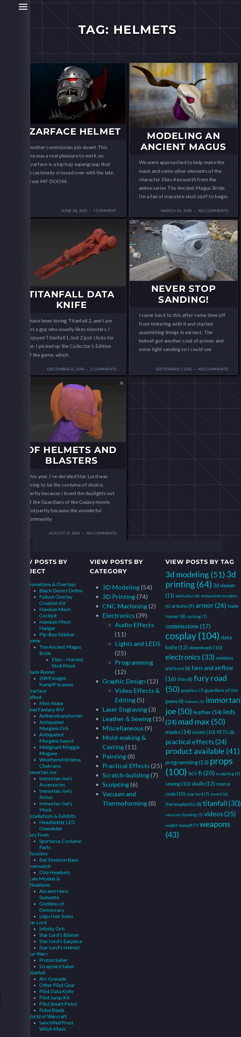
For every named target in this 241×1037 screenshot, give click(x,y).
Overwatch (39, 866)
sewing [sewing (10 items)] (177, 784)
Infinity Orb (52, 928)
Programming (134, 662)
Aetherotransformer (61, 716)
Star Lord (36, 922)
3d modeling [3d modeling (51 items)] (195, 574)
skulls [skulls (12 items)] (203, 783)
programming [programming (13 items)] (187, 762)
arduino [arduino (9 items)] (183, 606)
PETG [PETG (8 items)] (225, 732)
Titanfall (36, 972)
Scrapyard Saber (57, 966)
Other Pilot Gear (57, 985)
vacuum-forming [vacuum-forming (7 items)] (184, 814)
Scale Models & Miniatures (43, 881)
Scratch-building (125, 775)
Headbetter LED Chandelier (57, 825)
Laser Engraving (124, 709)
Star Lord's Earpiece (60, 941)
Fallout (34, 697)
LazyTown (38, 835)
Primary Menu (7, 7)
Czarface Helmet (71, 131)
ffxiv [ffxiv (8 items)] (184, 679)
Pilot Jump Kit (54, 997)
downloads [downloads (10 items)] (205, 647)
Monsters (37, 853)
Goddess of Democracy (51, 906)
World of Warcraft (47, 1016)
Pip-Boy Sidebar (57, 634)
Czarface (36, 691)
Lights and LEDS (138, 643)
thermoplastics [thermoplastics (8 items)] (183, 804)
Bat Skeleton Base (58, 860)
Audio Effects (134, 624)
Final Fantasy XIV (45, 709)
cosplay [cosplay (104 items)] (192, 635)
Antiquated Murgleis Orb (54, 725)
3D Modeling (121, 587)
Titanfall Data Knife (72, 300)
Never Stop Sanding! (183, 294)
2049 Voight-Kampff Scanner (56, 681)
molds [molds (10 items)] (203, 732)
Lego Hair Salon (56, 916)
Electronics (118, 615)
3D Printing (118, 596)
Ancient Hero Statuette (53, 894)
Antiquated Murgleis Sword (56, 737)
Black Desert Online (61, 590)
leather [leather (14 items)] (207, 712)
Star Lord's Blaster (59, 935)
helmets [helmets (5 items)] (194, 701)
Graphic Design (124, 681)
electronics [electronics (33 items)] (190, 657)
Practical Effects (126, 765)
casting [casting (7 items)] (196, 616)
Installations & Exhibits (51, 816)
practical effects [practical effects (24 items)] (196, 742)
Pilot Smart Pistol (58, 1004)
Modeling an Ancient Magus (184, 141)
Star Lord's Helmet (59, 947)
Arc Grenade (53, 979)
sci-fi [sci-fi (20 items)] (201, 772)
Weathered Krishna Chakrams (60, 762)
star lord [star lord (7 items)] (198, 794)
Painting (114, 756)
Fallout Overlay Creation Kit (55, 600)
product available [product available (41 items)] (202, 751)
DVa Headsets (54, 872)
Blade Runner (41, 672)
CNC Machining (124, 606)
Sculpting (115, 784)
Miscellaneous (122, 728)
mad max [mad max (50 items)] (201, 721)
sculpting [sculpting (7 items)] (228, 773)
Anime (33, 640)
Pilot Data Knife (56, 991)
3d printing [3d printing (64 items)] (200, 579)
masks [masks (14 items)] (178, 731)
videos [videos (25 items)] (220, 814)
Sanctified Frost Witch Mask (56, 1025)
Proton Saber (53, 960)
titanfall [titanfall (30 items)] (222, 803)
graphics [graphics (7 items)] (192, 690)
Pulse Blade (51, 1010)
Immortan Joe (41, 772)
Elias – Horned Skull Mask (67, 662)
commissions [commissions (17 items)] (188, 626)
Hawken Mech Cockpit (55, 612)
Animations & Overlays (51, 584)
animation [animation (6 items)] (187, 595)
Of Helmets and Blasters (71, 455)
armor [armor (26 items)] (211, 605)
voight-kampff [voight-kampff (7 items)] (181, 825)
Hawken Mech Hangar (55, 625)
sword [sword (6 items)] (219, 794)
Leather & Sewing (127, 718)
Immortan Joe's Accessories (55, 781)
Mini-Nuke (51, 703)
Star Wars (37, 954)
